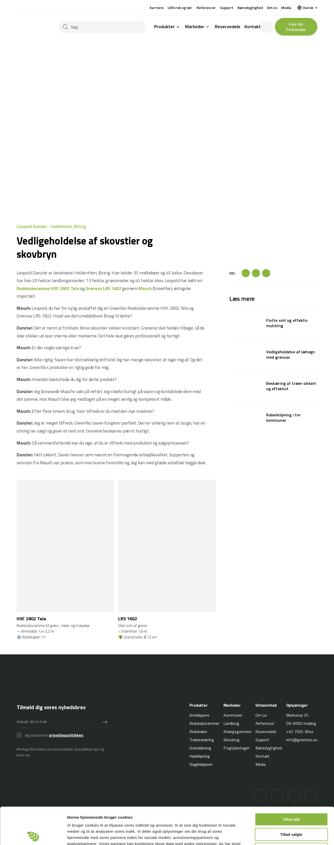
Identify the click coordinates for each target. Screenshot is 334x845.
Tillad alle (291, 782)
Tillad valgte (291, 797)
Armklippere (199, 715)
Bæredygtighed (250, 7)
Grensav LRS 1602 (103, 288)
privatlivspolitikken (66, 735)
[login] (267, 26)
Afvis (291, 812)
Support (226, 7)
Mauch (145, 288)
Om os (272, 7)
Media (286, 7)
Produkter (164, 27)
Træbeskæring (201, 740)
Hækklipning (199, 756)
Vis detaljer (266, 835)
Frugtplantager (236, 748)
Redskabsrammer (204, 723)
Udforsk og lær (180, 7)
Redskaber (198, 731)
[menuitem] (307, 8)
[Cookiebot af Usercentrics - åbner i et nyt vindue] (33, 835)
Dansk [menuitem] (308, 7)
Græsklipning (200, 748)
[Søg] (102, 27)
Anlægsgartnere (237, 731)
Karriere (157, 7)
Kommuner (232, 715)
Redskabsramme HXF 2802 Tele (48, 288)
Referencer (206, 7)
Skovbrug (231, 740)
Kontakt (252, 26)
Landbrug (231, 723)
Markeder (194, 27)
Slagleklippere (200, 764)
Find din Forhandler (296, 27)
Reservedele (227, 26)
